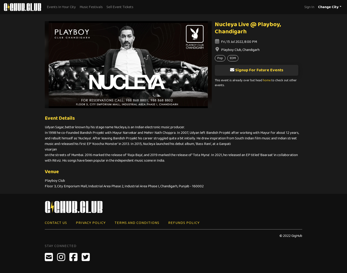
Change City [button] (328, 7)
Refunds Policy (184, 223)
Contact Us (56, 223)
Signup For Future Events (256, 70)
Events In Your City (61, 7)
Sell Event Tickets (119, 7)
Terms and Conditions (137, 223)
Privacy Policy (91, 223)
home (267, 80)
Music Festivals (91, 7)
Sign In (309, 7)
